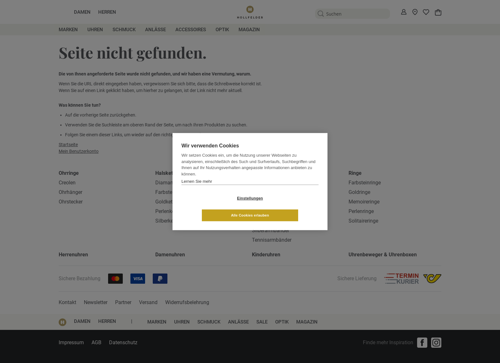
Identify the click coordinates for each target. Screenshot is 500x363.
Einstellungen (212, 206)
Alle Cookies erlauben (288, 207)
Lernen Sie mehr (196, 189)
